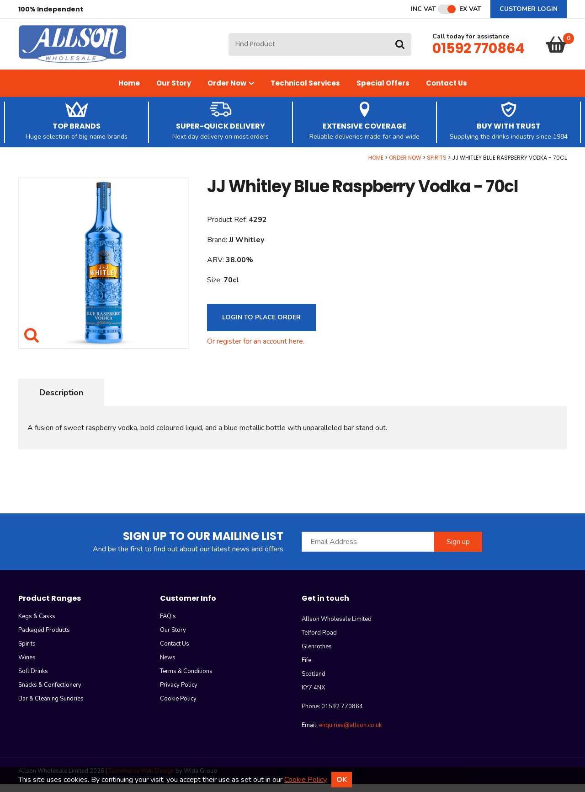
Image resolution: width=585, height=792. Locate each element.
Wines (27, 665)
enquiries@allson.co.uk (350, 733)
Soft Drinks (33, 679)
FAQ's (168, 624)
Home (129, 91)
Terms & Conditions (186, 679)
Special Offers (383, 91)
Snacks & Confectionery (49, 693)
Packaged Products (44, 638)
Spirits (437, 165)
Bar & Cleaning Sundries (51, 706)
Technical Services (305, 91)
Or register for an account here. (255, 349)
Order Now (230, 91)
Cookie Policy (178, 706)
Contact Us (446, 91)
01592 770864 (478, 52)
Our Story (173, 91)
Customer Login (529, 9)
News (168, 665)
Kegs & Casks (36, 624)
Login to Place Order (261, 325)
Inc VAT (423, 9)
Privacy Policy (178, 693)
